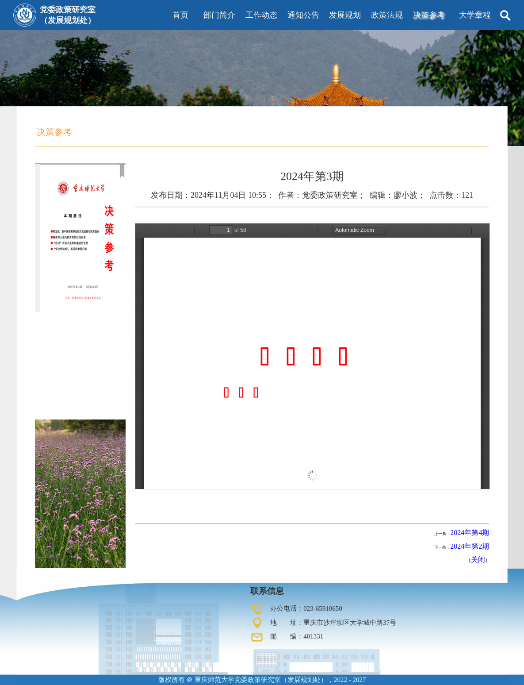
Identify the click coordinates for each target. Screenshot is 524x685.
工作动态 (261, 15)
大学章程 (475, 15)
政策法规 (387, 15)
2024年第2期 (469, 546)
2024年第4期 (469, 532)
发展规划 (345, 15)
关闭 (478, 559)
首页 (180, 15)
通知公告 (303, 15)
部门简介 (219, 15)
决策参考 (429, 15)
